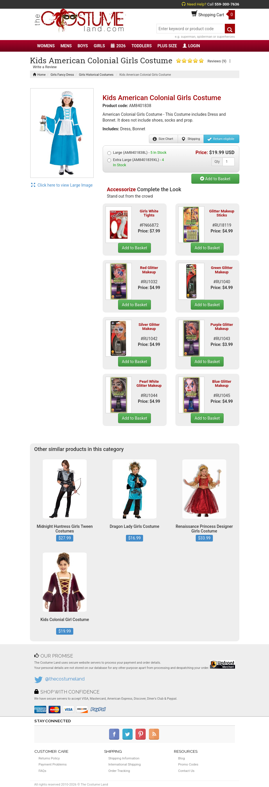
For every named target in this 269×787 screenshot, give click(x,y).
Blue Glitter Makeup (221, 383)
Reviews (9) (216, 61)
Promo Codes (188, 764)
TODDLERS (141, 46)
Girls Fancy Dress (62, 75)
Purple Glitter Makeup (222, 326)
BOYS (83, 46)
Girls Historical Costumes (96, 75)
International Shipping (124, 764)
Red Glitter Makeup (149, 270)
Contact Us (186, 771)
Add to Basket (215, 178)
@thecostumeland (65, 679)
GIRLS (99, 46)
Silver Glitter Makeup (149, 326)
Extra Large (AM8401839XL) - (135, 162)
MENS (66, 46)
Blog (181, 758)
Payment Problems (53, 764)
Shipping (190, 139)
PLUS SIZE (167, 46)
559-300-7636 (227, 4)
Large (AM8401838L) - (137, 152)
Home (39, 75)
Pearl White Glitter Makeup (148, 383)
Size (163, 139)
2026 (118, 46)
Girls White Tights (149, 213)
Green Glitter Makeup (221, 270)
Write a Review (45, 67)
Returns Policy (49, 758)
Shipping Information (124, 758)
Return (220, 139)
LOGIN (191, 46)
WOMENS (46, 46)
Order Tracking (119, 771)
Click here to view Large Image (62, 185)
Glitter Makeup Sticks (221, 213)
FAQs (43, 771)
